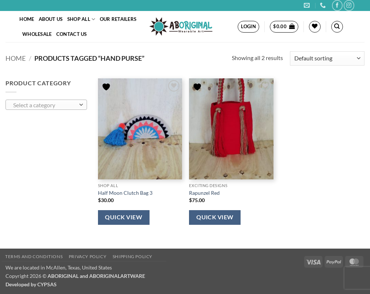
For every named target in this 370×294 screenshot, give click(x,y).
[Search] (337, 27)
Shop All (81, 19)
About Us (51, 19)
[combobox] (46, 105)
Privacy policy (88, 256)
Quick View (123, 217)
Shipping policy (132, 256)
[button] (248, 27)
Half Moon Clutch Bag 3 (125, 193)
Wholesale (37, 34)
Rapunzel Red (204, 193)
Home (26, 19)
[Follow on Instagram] (349, 5)
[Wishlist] (315, 27)
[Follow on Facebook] (337, 5)
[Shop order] (327, 58)
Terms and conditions (34, 256)
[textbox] (44, 105)
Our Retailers (118, 19)
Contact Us (71, 34)
